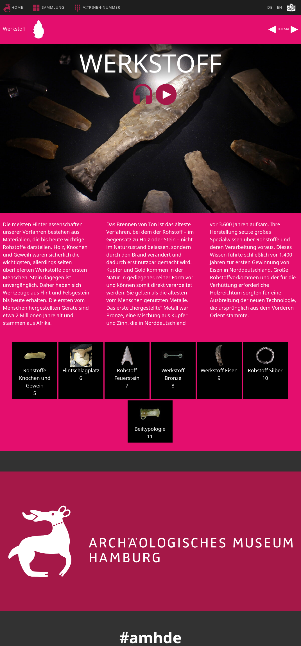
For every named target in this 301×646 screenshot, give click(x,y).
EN (279, 7)
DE (269, 7)
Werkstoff (26, 28)
